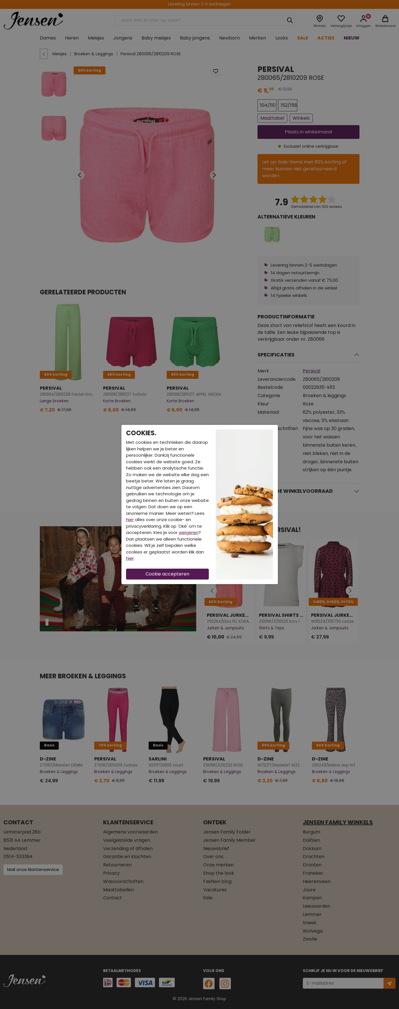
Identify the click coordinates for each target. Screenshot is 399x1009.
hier (130, 520)
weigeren (188, 532)
